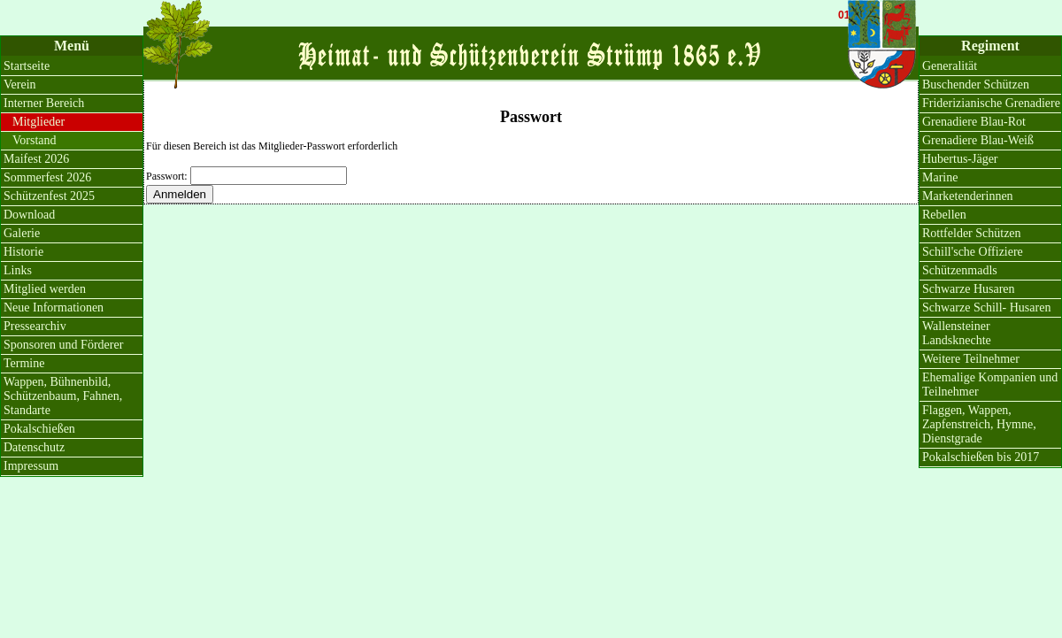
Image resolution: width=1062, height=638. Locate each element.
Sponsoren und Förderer (63, 344)
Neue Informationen (54, 307)
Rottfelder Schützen (971, 233)
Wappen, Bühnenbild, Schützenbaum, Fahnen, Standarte (63, 396)
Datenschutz (34, 447)
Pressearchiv (35, 326)
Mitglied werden (45, 289)
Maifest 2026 (36, 158)
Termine (24, 363)
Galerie (22, 233)
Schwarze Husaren (968, 289)
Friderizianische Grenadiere (991, 103)
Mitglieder (38, 121)
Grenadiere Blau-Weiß (978, 140)
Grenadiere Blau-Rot (974, 121)
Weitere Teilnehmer (971, 358)
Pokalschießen (39, 428)
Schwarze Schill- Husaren (986, 307)
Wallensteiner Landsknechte (956, 333)
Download (29, 214)
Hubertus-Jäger (960, 158)
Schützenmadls (959, 270)
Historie (23, 251)
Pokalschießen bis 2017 (980, 457)
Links (18, 270)
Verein (20, 84)
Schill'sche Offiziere (972, 251)
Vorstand (34, 140)
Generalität (949, 66)
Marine (940, 177)
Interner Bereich (44, 103)
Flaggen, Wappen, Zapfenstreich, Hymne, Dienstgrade (979, 424)
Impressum (31, 466)
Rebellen (944, 214)
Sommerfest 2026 (47, 177)
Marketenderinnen (967, 196)
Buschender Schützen (975, 84)
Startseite (27, 66)
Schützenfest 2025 (49, 196)
